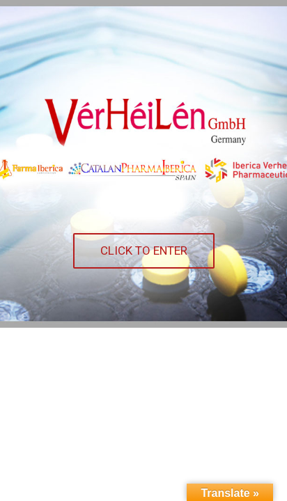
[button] (144, 251)
